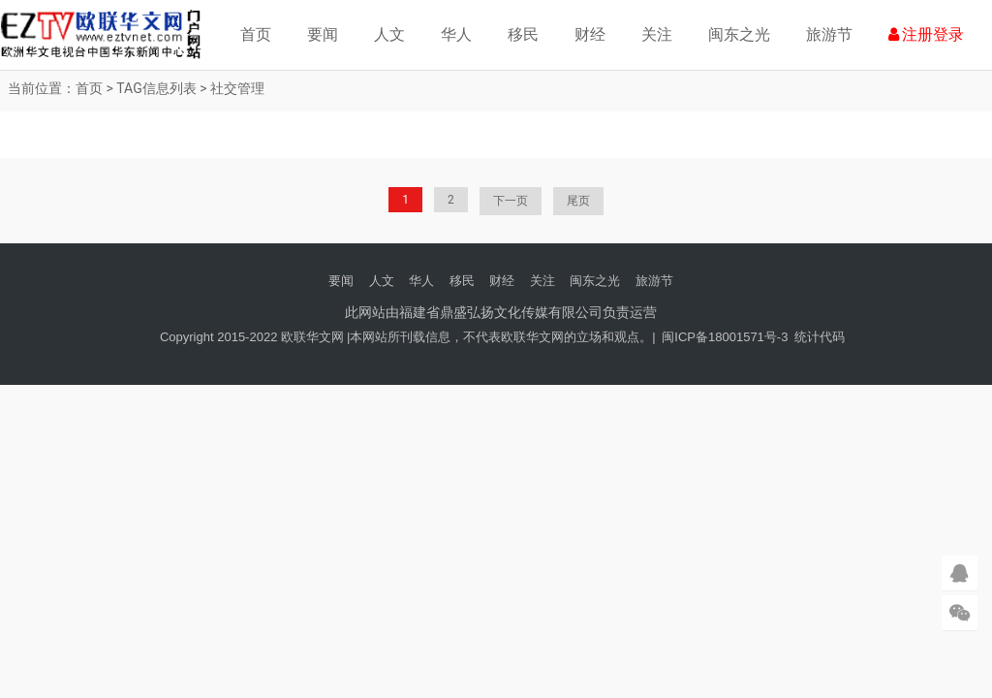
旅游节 (829, 34)
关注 (656, 34)
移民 (523, 34)
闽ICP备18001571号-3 (725, 337)
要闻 (322, 34)
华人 (456, 34)
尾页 (578, 200)
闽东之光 (739, 34)
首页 (255, 34)
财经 (589, 34)
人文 (389, 34)
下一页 (510, 200)
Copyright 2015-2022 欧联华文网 (252, 337)
